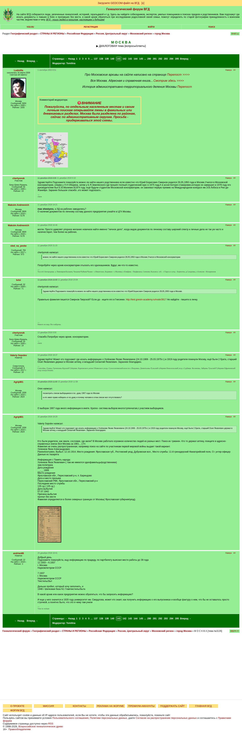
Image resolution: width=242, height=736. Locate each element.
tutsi (18, 280)
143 (130, 58)
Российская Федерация (80, 33)
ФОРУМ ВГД (17, 710)
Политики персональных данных (108, 718)
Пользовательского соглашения (70, 718)
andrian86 (18, 553)
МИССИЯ (48, 706)
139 (107, 58)
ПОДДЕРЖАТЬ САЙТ (172, 706)
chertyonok (18, 178)
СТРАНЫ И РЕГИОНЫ (52, 33)
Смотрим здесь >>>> (168, 80)
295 (177, 58)
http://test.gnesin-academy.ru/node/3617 (146, 299)
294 (171, 58)
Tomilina (70, 63)
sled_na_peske (18, 246)
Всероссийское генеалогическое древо (41, 726)
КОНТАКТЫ (79, 706)
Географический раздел (24, 33)
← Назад (19, 61)
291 (155, 58)
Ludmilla (18, 70)
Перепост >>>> (178, 74)
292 (160, 58)
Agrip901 (18, 382)
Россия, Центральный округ (111, 33)
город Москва (162, 33)
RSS (50, 723)
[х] (142, 3)
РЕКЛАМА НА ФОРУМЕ (110, 706)
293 (166, 58)
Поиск (211, 27)
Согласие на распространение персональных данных (166, 718)
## (234, 70)
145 (141, 58)
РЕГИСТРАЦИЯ (91, 27)
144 (135, 58)
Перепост (184, 86)
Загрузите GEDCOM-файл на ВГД (118, 3)
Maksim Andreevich (18, 205)
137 (96, 58)
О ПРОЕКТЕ (17, 706)
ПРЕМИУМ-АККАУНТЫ (141, 706)
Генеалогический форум (16, 631)
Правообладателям (19, 729)
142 (124, 58)
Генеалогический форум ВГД (128, 9)
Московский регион (141, 33)
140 (112, 58)
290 (149, 58)
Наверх (228, 70)
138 (101, 58)
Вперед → (32, 61)
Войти (151, 27)
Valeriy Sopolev (18, 355)
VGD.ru (30, 27)
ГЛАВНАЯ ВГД (203, 706)
